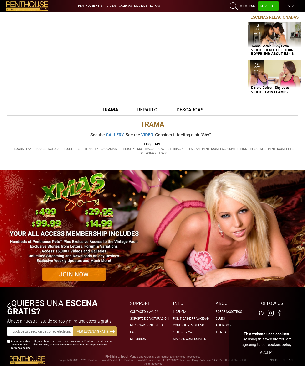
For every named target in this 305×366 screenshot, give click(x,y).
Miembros (247, 6)
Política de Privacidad (191, 318)
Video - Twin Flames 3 (271, 92)
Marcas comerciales (189, 339)
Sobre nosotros (229, 311)
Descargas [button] (190, 109)
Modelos (140, 5)
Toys (163, 153)
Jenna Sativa (261, 45)
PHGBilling (112, 357)
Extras (154, 5)
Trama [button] (110, 109)
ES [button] (288, 6)
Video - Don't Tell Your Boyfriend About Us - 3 (272, 51)
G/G (161, 149)
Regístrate (268, 6)
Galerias (125, 5)
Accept (267, 352)
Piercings (148, 153)
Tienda (221, 332)
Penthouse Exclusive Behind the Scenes (234, 149)
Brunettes (71, 149)
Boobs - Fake (23, 149)
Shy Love (281, 45)
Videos (112, 5)
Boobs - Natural (48, 149)
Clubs (220, 318)
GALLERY (114, 135)
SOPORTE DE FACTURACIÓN (149, 318)
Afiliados (223, 325)
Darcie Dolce (261, 87)
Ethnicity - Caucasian (100, 149)
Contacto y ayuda (144, 311)
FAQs (133, 332)
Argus (148, 357)
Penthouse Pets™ (91, 5)
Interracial (175, 149)
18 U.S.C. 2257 (182, 332)
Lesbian (194, 149)
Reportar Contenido (146, 325)
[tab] (110, 110)
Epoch (125, 357)
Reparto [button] (147, 109)
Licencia (179, 311)
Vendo (134, 357)
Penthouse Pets (281, 149)
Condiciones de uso (188, 325)
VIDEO (147, 135)
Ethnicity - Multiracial (137, 149)
